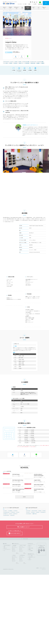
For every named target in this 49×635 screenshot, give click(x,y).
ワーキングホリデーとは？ (7, 556)
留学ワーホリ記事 (16, 8)
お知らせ (30, 565)
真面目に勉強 (33, 63)
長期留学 (42, 63)
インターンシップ (33, 61)
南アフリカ (34, 519)
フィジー (28, 518)
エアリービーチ (6, 521)
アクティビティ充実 (26, 61)
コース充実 (6, 63)
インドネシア (29, 519)
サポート (39, 8)
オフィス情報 (30, 561)
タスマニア (12, 521)
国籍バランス (21, 63)
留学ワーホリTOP (5, 10)
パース (18, 518)
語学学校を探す (28, 8)
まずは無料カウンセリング (24, 532)
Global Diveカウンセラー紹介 (32, 564)
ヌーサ (11, 519)
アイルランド (43, 518)
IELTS (16, 61)
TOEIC (20, 61)
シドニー (19, 10)
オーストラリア (15, 10)
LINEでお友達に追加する (14, 539)
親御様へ (30, 555)
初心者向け (15, 63)
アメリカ (33, 518)
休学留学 (10, 63)
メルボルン (10, 516)
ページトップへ (24, 544)
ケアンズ (15, 516)
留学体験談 (10, 8)
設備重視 (38, 63)
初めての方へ (4, 8)
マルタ (44, 516)
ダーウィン (15, 519)
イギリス (38, 518)
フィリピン (28, 516)
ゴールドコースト (6, 518)
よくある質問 (30, 556)
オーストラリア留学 (16, 476)
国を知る (22, 8)
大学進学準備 (27, 63)
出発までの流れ (44, 8)
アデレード (6, 519)
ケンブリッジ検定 (40, 61)
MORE (24, 502)
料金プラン (33, 8)
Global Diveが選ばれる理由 (7, 552)
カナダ (40, 516)
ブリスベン (13, 518)
